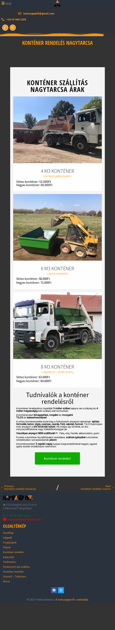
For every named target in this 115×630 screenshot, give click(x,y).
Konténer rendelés (13, 552)
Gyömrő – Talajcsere (14, 576)
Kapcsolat (8, 557)
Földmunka (9, 562)
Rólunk (7, 547)
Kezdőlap (8, 532)
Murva (6, 581)
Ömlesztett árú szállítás (16, 567)
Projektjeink (10, 542)
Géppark (7, 537)
